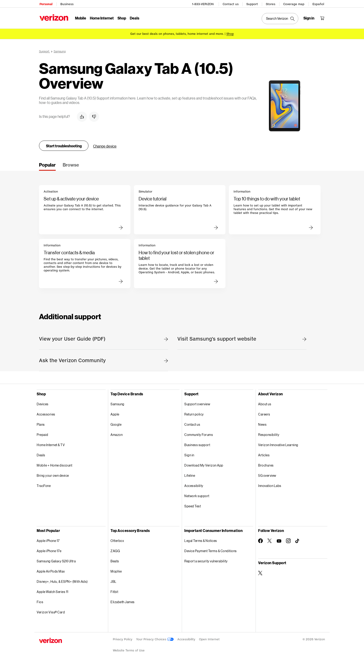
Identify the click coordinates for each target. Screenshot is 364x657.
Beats (114, 558)
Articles (264, 452)
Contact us (231, 3)
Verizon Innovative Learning (278, 442)
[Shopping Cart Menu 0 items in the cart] (323, 18)
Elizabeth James (122, 599)
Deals (41, 452)
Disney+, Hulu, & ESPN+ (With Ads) (62, 578)
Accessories (46, 411)
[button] (82, 113)
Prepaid (42, 431)
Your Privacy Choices (155, 636)
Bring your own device (53, 472)
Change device (105, 143)
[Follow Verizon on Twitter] (269, 537)
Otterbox (117, 537)
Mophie (116, 568)
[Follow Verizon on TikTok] (297, 537)
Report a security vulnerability (206, 558)
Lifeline (189, 472)
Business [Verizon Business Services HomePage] (66, 3)
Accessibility (193, 482)
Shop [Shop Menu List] (121, 17)
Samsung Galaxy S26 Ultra (56, 558)
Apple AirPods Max (51, 568)
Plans (41, 421)
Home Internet (101, 17)
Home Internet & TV (51, 442)
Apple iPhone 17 (48, 537)
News (262, 421)
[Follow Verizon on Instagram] (288, 537)
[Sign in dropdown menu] (309, 17)
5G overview (267, 472)
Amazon (116, 431)
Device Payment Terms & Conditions (210, 548)
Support (252, 3)
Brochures (266, 462)
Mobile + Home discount (54, 462)
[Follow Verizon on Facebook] (260, 537)
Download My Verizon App (203, 462)
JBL (113, 578)
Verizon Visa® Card (51, 609)
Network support (196, 493)
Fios (40, 599)
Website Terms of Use (129, 647)
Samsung (117, 401)
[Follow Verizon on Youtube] (279, 537)
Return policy (194, 411)
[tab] (47, 163)
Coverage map (294, 3)
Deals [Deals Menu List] (134, 17)
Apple (114, 411)
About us (264, 401)
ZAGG (115, 548)
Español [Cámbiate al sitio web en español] (319, 3)
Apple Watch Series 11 (52, 588)
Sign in (189, 452)
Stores (271, 3)
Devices (43, 401)
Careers (264, 411)
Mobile (80, 17)
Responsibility (268, 431)
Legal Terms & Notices (200, 537)
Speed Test (192, 503)
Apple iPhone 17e (49, 548)
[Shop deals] (230, 33)
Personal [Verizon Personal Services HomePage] (45, 3)
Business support (197, 442)
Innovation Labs (269, 482)
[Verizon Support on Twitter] (260, 569)
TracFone (44, 482)
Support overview (197, 401)
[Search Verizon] (280, 18)
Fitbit (114, 588)
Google (115, 421)
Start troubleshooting (64, 142)
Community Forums (198, 431)
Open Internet (209, 636)
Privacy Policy (122, 636)
